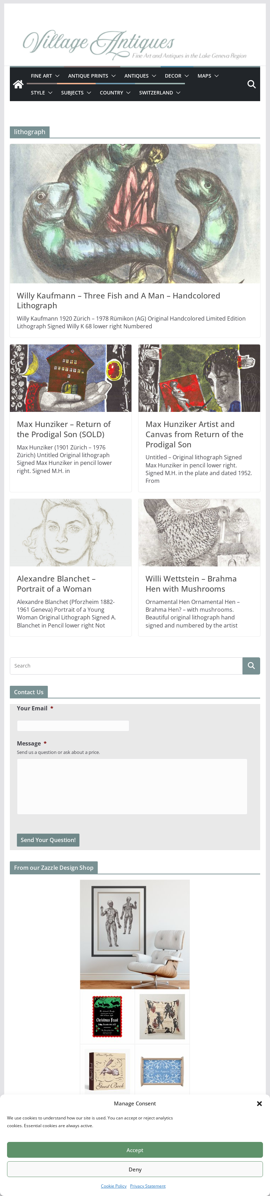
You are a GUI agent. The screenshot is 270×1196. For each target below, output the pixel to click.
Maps (204, 75)
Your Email (35, 708)
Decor (173, 75)
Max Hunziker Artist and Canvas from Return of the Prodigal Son (195, 434)
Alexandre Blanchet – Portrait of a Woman (56, 583)
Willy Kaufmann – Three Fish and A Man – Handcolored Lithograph (118, 300)
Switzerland (156, 92)
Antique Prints (88, 75)
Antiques (136, 75)
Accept (135, 1150)
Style (38, 92)
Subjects (72, 92)
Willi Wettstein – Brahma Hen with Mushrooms (191, 583)
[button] (259, 1103)
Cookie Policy (114, 1186)
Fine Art (41, 75)
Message (32, 743)
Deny (135, 1169)
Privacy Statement (148, 1186)
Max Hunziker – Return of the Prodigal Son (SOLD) (64, 429)
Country (111, 92)
